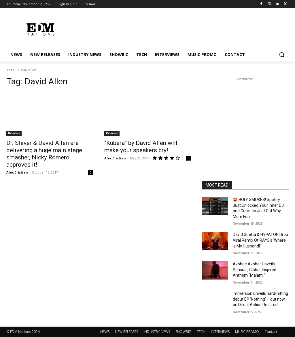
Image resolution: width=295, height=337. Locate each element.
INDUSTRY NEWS (156, 331)
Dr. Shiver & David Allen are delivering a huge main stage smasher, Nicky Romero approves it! (44, 153)
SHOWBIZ (183, 331)
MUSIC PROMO (247, 331)
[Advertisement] (245, 118)
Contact (270, 331)
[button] (282, 55)
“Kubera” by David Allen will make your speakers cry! (140, 146)
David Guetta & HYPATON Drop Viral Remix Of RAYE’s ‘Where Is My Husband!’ (260, 240)
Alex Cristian (17, 172)
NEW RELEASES (126, 331)
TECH (201, 331)
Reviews (14, 133)
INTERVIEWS (220, 331)
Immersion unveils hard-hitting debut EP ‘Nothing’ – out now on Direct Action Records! (260, 299)
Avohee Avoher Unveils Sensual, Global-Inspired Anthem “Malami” (254, 270)
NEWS (104, 331)
